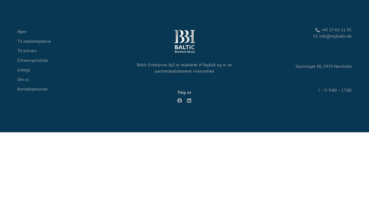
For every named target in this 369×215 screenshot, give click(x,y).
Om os (23, 79)
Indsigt (23, 70)
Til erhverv (27, 50)
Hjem (22, 31)
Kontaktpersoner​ (32, 89)
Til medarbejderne (34, 41)
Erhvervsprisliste (32, 60)
